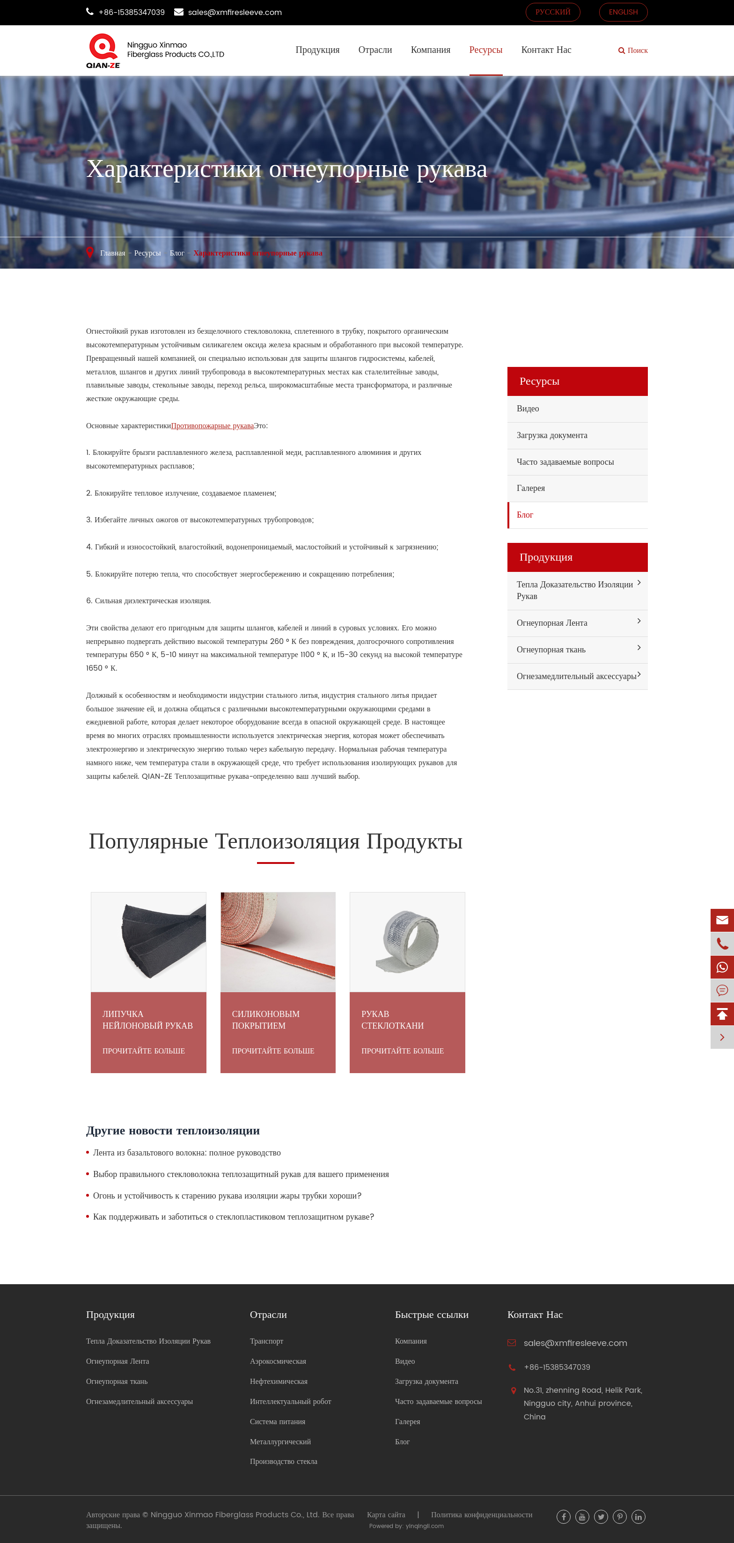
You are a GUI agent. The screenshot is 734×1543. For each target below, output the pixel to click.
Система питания (277, 1422)
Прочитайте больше (144, 1051)
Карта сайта (386, 1515)
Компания (431, 50)
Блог (177, 253)
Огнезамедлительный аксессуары (577, 676)
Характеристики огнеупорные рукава (258, 253)
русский (553, 12)
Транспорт (266, 1341)
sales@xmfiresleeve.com (235, 13)
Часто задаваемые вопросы (565, 462)
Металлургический (280, 1442)
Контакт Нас (546, 50)
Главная (112, 253)
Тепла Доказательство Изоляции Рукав (575, 591)
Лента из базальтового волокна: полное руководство (187, 1153)
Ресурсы (486, 50)
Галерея (531, 488)
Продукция (317, 50)
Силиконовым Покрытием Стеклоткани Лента (266, 1020)
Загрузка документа (552, 435)
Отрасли (375, 50)
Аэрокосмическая (278, 1361)
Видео (528, 409)
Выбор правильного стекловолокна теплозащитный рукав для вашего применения (241, 1175)
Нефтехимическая (279, 1381)
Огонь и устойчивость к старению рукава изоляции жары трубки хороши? (227, 1196)
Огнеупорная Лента (552, 623)
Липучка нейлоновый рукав (148, 1020)
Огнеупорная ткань (551, 650)
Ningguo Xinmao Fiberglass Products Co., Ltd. (235, 1515)
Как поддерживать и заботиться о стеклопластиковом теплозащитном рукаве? (234, 1217)
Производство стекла (283, 1461)
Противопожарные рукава (212, 426)
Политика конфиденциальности (482, 1515)
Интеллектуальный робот (290, 1402)
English (623, 12)
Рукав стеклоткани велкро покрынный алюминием (406, 1020)
